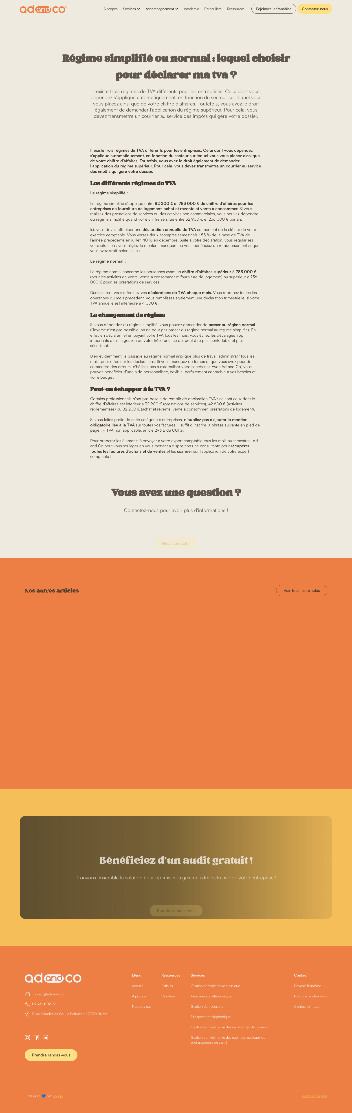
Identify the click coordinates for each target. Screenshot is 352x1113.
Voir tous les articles (302, 590)
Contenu (168, 996)
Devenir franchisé (307, 985)
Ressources (235, 9)
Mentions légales (314, 1096)
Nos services (141, 1006)
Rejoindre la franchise (273, 9)
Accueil (137, 985)
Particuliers (213, 9)
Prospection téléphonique (211, 1016)
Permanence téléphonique (211, 996)
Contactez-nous (315, 9)
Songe (58, 1096)
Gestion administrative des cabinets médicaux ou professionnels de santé (228, 1040)
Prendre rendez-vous (51, 1054)
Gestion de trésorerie (207, 1006)
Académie (191, 9)
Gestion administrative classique (215, 985)
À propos (110, 9)
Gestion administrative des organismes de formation (231, 1027)
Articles (167, 985)
